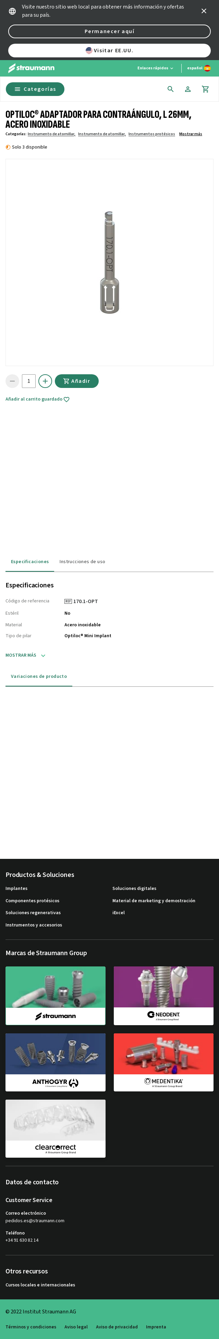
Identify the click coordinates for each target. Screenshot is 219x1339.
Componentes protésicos (32, 901)
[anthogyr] (55, 1062)
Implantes (16, 888)
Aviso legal (76, 1327)
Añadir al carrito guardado (37, 399)
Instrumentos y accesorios (33, 925)
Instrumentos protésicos (152, 134)
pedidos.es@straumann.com (34, 1221)
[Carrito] (205, 89)
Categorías (35, 89)
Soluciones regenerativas (33, 913)
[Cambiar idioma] (199, 68)
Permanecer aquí (110, 31)
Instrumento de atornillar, (51, 134)
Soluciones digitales (134, 888)
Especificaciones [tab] (30, 561)
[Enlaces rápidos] (156, 68)
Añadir (76, 381)
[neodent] (164, 995)
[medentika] (164, 1062)
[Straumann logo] (31, 68)
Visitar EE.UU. (109, 50)
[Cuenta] (187, 89)
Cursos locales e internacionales (40, 1285)
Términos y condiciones (30, 1327)
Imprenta (156, 1327)
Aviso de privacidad (117, 1327)
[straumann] (55, 996)
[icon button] (204, 11)
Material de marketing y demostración (153, 901)
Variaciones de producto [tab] (39, 676)
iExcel (118, 913)
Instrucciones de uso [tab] (82, 561)
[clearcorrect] (55, 1129)
